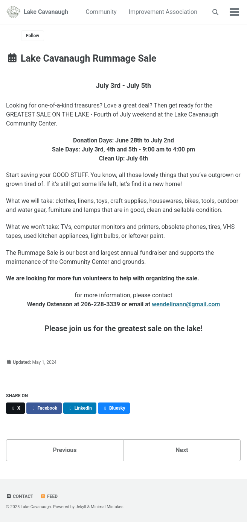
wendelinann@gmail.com (186, 304)
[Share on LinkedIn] (79, 408)
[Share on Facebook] (44, 408)
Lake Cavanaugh (46, 11)
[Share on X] (15, 408)
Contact (19, 496)
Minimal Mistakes (107, 506)
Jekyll (81, 506)
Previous (64, 450)
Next (181, 450)
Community (101, 11)
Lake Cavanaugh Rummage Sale (81, 58)
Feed (49, 496)
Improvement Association (163, 11)
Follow (32, 35)
